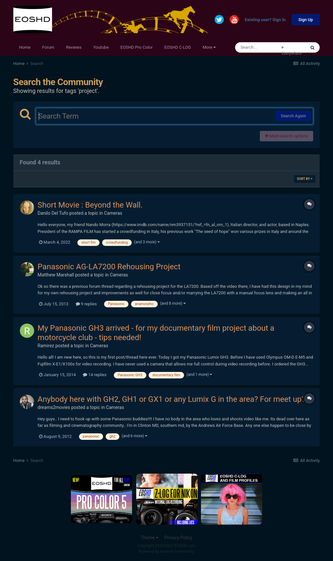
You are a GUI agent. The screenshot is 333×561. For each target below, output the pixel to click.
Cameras (113, 213)
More (209, 47)
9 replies (86, 303)
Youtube (101, 47)
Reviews (74, 47)
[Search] (258, 47)
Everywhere (291, 53)
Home (25, 47)
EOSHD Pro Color (136, 47)
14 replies (94, 374)
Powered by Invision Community (166, 551)
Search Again (293, 115)
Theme (149, 537)
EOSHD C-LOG (177, 47)
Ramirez (46, 345)
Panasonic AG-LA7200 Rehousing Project (109, 266)
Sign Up (306, 19)
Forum (48, 47)
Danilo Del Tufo (53, 213)
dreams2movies (54, 407)
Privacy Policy (178, 537)
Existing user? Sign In (265, 20)
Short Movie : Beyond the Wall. (90, 205)
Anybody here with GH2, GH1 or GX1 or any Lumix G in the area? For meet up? (171, 399)
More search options (286, 136)
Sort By (305, 179)
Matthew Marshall (56, 274)
